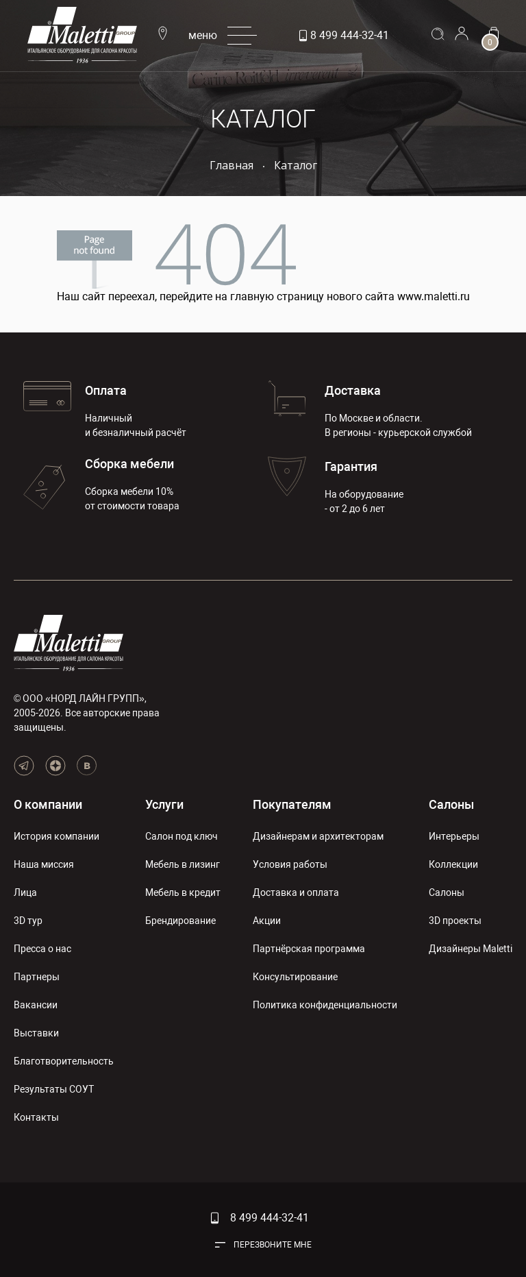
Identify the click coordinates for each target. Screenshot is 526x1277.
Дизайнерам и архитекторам (318, 836)
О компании (48, 804)
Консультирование (295, 976)
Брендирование (180, 920)
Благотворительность (64, 1061)
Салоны (451, 804)
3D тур (28, 920)
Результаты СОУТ (54, 1089)
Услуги (164, 804)
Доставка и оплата (296, 892)
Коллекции (453, 864)
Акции (267, 920)
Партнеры (37, 976)
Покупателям (292, 804)
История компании (56, 836)
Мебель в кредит (183, 892)
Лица (25, 892)
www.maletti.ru (433, 296)
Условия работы (290, 864)
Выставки (36, 1032)
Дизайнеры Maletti (470, 948)
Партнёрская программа (309, 948)
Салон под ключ (181, 836)
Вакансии (36, 1004)
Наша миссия (44, 864)
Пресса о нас (42, 948)
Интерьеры (454, 836)
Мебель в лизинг (182, 864)
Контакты (36, 1117)
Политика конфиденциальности (325, 1004)
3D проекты (455, 920)
